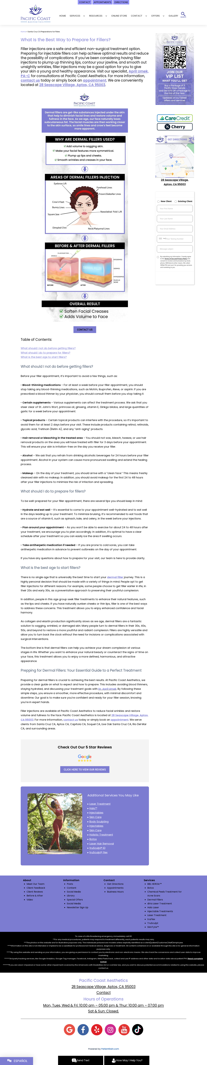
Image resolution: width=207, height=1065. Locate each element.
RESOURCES (95, 15)
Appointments (115, 887)
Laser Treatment (156, 915)
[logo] (35, 13)
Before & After (35, 895)
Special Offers (75, 899)
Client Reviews (35, 891)
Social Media (74, 891)
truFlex (151, 919)
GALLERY (173, 15)
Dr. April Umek (107, 689)
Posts (70, 884)
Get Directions (115, 884)
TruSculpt (152, 923)
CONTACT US (85, 329)
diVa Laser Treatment (159, 903)
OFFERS (155, 15)
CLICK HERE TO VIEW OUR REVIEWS (85, 769)
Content (71, 887)
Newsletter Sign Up (77, 907)
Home (62, 15)
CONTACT (136, 15)
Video (30, 899)
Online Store (119, 15)
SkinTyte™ (153, 927)
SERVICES (75, 15)
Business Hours (115, 891)
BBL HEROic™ (154, 884)
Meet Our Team (35, 884)
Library (71, 895)
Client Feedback (36, 887)
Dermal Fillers (155, 899)
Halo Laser (153, 907)
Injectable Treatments (160, 911)
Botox (150, 887)
